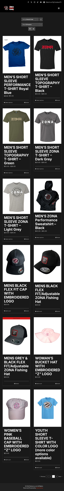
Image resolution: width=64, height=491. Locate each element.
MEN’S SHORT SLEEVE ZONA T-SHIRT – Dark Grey (47, 153)
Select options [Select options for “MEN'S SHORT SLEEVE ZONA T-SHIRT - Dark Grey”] (40, 168)
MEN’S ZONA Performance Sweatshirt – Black (46, 222)
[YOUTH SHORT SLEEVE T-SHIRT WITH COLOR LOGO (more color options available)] (47, 408)
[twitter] (31, 2)
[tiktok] (37, 2)
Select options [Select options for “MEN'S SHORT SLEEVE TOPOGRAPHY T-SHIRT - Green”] (9, 172)
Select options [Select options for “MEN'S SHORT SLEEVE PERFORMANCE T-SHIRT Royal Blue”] (9, 102)
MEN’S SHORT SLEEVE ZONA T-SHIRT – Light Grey (16, 223)
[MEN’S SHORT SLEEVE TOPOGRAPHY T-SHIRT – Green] (16, 126)
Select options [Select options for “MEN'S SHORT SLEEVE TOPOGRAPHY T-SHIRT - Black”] (40, 100)
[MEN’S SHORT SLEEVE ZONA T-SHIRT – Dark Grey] (47, 126)
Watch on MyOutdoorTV (53, 2)
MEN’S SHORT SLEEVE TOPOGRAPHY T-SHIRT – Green (16, 155)
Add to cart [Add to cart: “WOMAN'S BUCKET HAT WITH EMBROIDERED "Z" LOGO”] (39, 383)
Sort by (28, 19)
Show (27, 24)
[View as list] (33, 29)
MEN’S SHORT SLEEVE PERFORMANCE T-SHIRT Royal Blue (17, 85)
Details (27, 102)
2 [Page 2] (50, 476)
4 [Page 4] (56, 476)
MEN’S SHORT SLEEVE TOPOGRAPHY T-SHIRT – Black (47, 83)
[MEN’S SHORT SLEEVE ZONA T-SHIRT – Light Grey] (16, 196)
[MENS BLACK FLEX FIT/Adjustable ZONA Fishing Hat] (47, 263)
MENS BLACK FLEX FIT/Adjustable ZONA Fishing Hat (47, 294)
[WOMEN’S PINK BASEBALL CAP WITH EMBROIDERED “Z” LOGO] (16, 408)
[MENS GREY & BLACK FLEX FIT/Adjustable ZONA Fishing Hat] (16, 336)
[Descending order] (41, 19)
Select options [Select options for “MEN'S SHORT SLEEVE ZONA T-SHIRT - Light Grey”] (9, 239)
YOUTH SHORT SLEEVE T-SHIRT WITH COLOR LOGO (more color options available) (46, 444)
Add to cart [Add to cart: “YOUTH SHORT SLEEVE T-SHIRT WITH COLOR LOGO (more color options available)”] (39, 467)
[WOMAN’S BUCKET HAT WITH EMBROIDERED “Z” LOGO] (47, 336)
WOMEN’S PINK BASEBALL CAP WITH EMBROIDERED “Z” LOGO (16, 440)
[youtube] (40, 2)
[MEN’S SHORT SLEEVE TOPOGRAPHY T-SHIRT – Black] (47, 53)
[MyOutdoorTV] (44, 2)
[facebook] (28, 2)
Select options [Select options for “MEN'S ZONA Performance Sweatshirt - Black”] (40, 237)
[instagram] (34, 2)
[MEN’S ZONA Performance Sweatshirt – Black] (47, 195)
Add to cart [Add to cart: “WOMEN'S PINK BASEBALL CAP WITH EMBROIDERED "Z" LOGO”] (8, 459)
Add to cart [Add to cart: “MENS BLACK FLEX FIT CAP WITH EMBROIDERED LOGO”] (8, 311)
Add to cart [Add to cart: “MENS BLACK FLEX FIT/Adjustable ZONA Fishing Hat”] (39, 311)
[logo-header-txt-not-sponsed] (9, 6)
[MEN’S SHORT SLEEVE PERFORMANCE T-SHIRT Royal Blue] (16, 54)
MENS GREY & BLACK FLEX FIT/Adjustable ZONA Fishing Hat (16, 366)
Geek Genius (39, 488)
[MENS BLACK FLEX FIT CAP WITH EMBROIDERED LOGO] (16, 263)
